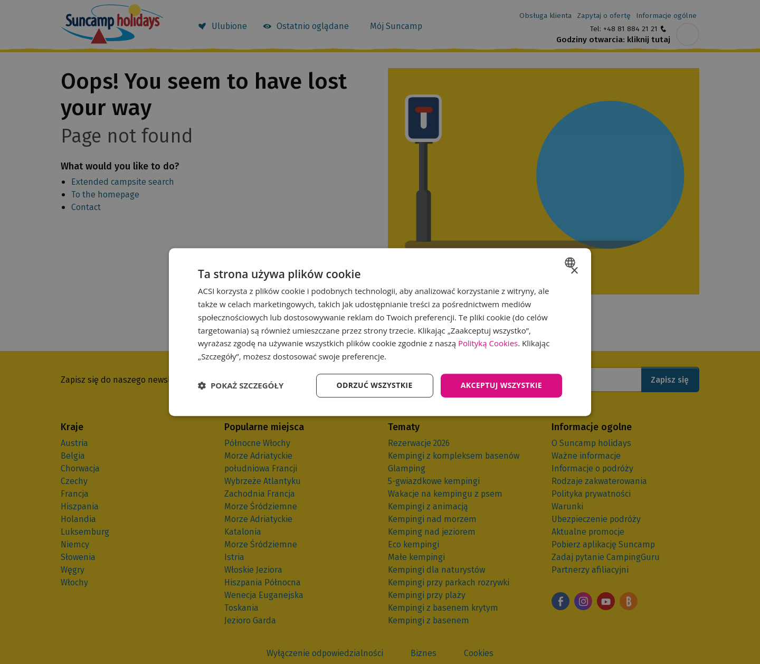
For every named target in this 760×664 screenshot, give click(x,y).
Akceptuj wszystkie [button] (501, 385)
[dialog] (380, 332)
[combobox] (571, 262)
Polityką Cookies (488, 343)
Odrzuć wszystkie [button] (375, 385)
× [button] (574, 271)
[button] (240, 385)
